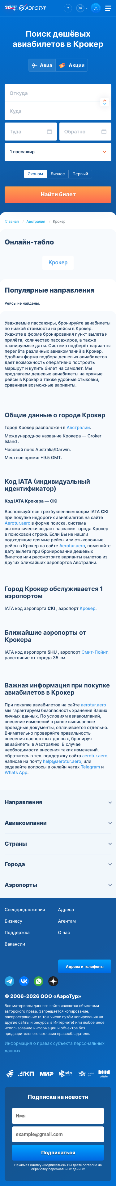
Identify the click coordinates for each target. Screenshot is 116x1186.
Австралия (36, 221)
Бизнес (58, 174)
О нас (64, 932)
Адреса (66, 909)
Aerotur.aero (17, 523)
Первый (80, 174)
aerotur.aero (93, 705)
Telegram (90, 767)
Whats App (16, 772)
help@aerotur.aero (62, 761)
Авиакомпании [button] (58, 823)
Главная (12, 221)
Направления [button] (58, 802)
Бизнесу (13, 921)
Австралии (78, 427)
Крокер (58, 262)
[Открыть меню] (108, 8)
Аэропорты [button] (58, 885)
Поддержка (17, 932)
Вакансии (15, 944)
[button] (68, 8)
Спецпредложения (25, 909)
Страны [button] (58, 844)
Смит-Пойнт (95, 652)
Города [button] (58, 864)
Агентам (67, 921)
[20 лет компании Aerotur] (11, 8)
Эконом (35, 174)
